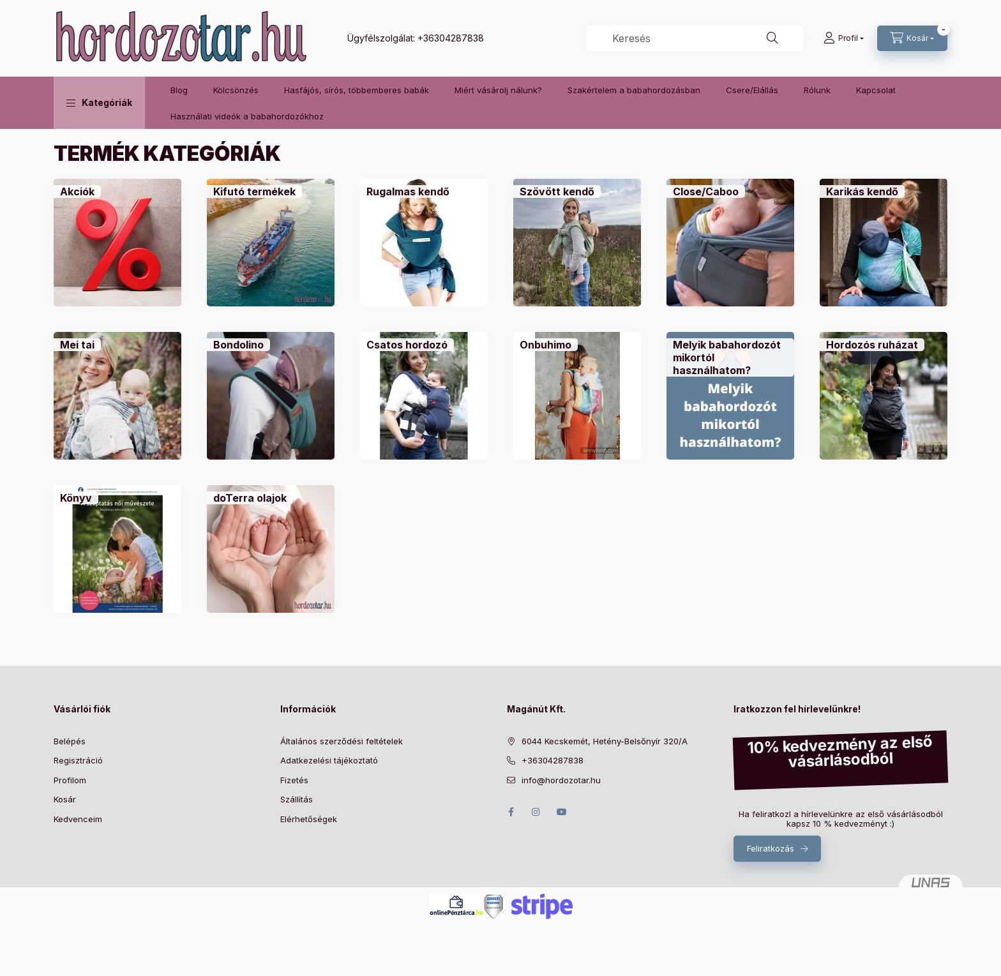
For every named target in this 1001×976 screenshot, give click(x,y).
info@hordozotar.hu (561, 780)
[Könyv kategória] (76, 498)
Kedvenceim (78, 819)
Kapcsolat (876, 90)
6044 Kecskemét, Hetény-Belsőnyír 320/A (605, 741)
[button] (99, 103)
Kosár (65, 799)
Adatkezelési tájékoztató (329, 760)
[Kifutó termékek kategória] (254, 191)
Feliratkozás (770, 848)
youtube (562, 812)
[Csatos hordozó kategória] (407, 344)
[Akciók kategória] (77, 191)
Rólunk (817, 90)
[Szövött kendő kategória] (557, 191)
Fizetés (294, 780)
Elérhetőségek (308, 819)
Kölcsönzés (236, 90)
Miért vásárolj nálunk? (498, 90)
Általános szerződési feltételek (341, 741)
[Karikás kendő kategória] (862, 191)
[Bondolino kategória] (238, 344)
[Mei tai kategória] (77, 344)
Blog (179, 90)
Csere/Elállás (752, 90)
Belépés (70, 741)
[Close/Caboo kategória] (706, 191)
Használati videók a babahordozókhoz (247, 116)
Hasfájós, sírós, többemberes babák (356, 90)
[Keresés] (772, 38)
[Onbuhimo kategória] (545, 344)
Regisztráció (78, 760)
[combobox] (695, 38)
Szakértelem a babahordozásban (634, 90)
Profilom (70, 780)
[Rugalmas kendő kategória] (407, 191)
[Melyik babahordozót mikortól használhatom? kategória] (730, 357)
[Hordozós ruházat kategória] (872, 344)
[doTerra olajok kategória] (250, 498)
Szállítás (296, 799)
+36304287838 (451, 38)
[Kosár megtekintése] (912, 38)
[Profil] (843, 38)
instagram (536, 812)
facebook (510, 812)
